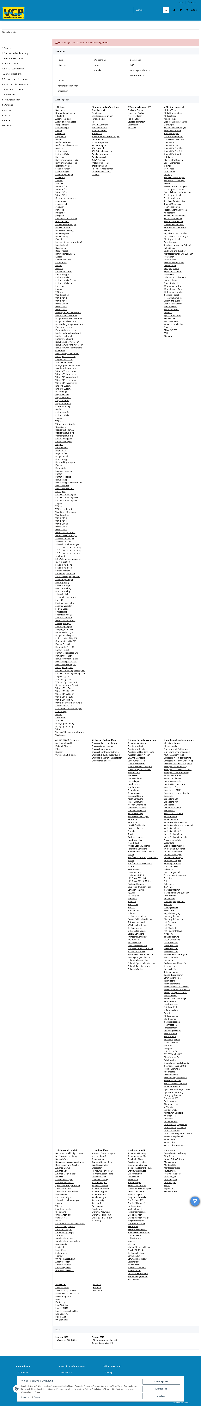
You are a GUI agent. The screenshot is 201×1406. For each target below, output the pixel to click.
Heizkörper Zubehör (137, 1185)
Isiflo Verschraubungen (65, 224)
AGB (132, 65)
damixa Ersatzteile (172, 781)
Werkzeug (96, 1220)
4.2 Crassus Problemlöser (13, 74)
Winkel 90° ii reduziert (65, 532)
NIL (165, 881)
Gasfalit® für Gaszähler (174, 139)
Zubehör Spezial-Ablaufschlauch (142, 963)
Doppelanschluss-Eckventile (176, 1063)
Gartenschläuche (135, 828)
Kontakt (97, 70)
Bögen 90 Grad (62, 400)
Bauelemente (61, 248)
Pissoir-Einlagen (135, 116)
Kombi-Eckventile (172, 1068)
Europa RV (169, 1048)
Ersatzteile (169, 796)
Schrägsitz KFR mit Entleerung (177, 757)
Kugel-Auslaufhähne (173, 834)
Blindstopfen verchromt (66, 315)
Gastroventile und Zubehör (176, 892)
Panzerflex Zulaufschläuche (140, 948)
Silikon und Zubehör (173, 300)
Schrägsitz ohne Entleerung (176, 772)
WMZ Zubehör (134, 1279)
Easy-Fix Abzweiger (100, 1165)
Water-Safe (169, 843)
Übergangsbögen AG (64, 430)
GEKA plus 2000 (62, 562)
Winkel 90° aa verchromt (66, 377)
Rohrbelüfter (133, 119)
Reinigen (59, 752)
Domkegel (168, 327)
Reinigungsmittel (171, 268)
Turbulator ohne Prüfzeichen (177, 989)
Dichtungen (169, 124)
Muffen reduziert (63, 142)
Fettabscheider (98, 119)
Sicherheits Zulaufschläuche (140, 954)
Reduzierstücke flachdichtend (68, 280)
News (181, 2)
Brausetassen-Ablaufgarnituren (69, 1162)
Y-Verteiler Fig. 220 (63, 705)
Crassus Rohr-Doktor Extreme (105, 752)
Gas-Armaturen (135, 1173)
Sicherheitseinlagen (137, 931)
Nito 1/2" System (63, 386)
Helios (58, 1220)
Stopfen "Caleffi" (135, 1200)
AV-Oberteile (170, 1115)
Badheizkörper (134, 1182)
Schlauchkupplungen (64, 538)
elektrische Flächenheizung (140, 1168)
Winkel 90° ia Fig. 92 (64, 697)
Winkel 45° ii (61, 189)
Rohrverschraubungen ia (66, 160)
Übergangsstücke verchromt (68, 365)
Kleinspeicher (98, 139)
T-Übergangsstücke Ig (65, 424)
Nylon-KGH (169, 933)
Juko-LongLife (61, 1314)
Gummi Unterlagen (173, 204)
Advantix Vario (62, 1170)
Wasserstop (169, 1139)
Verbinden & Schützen (65, 755)
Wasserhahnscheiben (174, 324)
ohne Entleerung (171, 936)
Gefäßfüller (97, 133)
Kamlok (58, 239)
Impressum (63, 91)
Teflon (167, 183)
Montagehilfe (170, 1165)
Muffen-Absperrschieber (139, 1247)
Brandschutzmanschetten (175, 121)
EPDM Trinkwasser (172, 130)
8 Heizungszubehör (11, 99)
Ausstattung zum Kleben (139, 755)
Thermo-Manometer (137, 1267)
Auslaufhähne (170, 816)
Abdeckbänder (170, 212)
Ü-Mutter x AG (134, 872)
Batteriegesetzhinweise (140, 70)
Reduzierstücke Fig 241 (65, 664)
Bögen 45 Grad (62, 394)
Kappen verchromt (63, 327)
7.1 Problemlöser (10, 94)
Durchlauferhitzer (100, 110)
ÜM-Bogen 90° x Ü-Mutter (139, 881)
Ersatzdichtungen (63, 585)
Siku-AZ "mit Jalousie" (65, 1226)
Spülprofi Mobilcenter (101, 171)
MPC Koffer (133, 904)
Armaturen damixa (172, 778)
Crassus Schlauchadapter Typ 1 (106, 755)
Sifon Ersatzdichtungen (174, 177)
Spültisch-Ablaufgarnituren (67, 1185)
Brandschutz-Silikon (173, 303)
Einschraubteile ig (63, 614)
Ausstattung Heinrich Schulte (141, 752)
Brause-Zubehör (135, 778)
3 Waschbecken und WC (13, 58)
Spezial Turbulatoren (173, 975)
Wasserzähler (170, 1142)
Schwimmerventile (172, 1080)
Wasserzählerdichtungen (175, 186)
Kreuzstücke (60, 262)
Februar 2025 (98, 1337)
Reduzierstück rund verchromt (69, 344)
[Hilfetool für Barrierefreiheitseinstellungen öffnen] (195, 1201)
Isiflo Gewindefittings (64, 230)
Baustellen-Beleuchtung (175, 1153)
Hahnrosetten (170, 1024)
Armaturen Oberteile (173, 1112)
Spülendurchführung (173, 1092)
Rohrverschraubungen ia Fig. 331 (70, 670)
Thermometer (134, 1270)
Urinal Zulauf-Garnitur (102, 1217)
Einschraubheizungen (137, 1165)
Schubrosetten (170, 1033)
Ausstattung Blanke (136, 749)
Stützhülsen (60, 717)
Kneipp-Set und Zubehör (139, 845)
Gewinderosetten (172, 1022)
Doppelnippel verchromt (66, 321)
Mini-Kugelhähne (172, 916)
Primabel (132, 831)
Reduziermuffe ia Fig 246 (66, 658)
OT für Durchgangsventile (175, 1124)
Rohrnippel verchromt (65, 356)
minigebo (59, 209)
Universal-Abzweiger (101, 1212)
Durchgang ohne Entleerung (177, 752)
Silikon (167, 1185)
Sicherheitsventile (172, 1086)
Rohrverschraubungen (65, 494)
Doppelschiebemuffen (102, 1162)
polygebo (59, 215)
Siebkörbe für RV (171, 1057)
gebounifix (60, 207)
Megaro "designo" (136, 1220)
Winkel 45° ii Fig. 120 (64, 691)
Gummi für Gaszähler (174, 151)
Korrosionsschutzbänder (175, 227)
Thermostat (169, 1071)
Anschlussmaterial (172, 775)
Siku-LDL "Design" (63, 1229)
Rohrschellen (170, 259)
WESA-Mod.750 (171, 948)
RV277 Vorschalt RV (173, 1054)
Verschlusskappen (63, 438)
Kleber (167, 230)
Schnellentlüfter (135, 1256)
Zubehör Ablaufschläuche (139, 960)
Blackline (97, 1287)
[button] (174, 10)
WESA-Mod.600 (171, 942)
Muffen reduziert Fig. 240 (66, 653)
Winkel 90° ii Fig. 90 (64, 699)
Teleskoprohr (98, 1209)
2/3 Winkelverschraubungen (68, 559)
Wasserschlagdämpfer (174, 1136)
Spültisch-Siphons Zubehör (67, 1191)
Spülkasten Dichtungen (174, 180)
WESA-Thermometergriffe (175, 954)
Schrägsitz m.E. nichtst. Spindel (178, 763)
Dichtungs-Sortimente (174, 189)
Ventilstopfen (170, 318)
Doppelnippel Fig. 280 (65, 635)
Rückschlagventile (63, 165)
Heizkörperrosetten (137, 1212)
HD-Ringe (168, 157)
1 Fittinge (6, 48)
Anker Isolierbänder (173, 218)
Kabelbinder (169, 248)
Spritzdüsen (60, 600)
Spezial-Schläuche (136, 933)
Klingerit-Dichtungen (173, 160)
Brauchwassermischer (174, 845)
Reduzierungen (135, 1194)
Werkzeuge (60, 735)
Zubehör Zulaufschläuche (139, 966)
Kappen (58, 130)
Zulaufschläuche (135, 969)
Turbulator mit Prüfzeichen (176, 986)
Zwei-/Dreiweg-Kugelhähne (67, 576)
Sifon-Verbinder (171, 280)
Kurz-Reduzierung (100, 1179)
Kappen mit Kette (63, 259)
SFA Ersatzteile (98, 148)
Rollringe (168, 174)
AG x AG (131, 866)
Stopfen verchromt (63, 359)
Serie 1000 (132, 819)
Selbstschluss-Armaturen (175, 1083)
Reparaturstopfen (100, 1185)
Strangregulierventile (173, 1095)
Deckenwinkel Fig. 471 (65, 632)
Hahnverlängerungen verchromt (70, 324)
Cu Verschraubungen (173, 857)
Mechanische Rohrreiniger (176, 236)
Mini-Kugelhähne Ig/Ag (174, 919)
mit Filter (168, 925)
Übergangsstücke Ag (64, 432)
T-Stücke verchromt (64, 362)
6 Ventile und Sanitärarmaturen (16, 84)
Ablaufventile (61, 1194)
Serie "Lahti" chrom (136, 760)
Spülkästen (133, 124)
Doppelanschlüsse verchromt (68, 318)
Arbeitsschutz (170, 119)
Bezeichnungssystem (137, 1162)
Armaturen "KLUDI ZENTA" (67, 1293)
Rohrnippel (60, 157)
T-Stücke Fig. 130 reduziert (67, 682)
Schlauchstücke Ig (63, 567)
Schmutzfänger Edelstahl (175, 1077)
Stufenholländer (62, 570)
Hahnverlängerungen (65, 253)
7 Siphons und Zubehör (12, 89)
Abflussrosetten (171, 1016)
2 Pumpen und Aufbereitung (15, 53)
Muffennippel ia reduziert (67, 145)
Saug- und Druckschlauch (139, 887)
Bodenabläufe (61, 1159)
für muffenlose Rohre (174, 289)
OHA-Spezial (169, 171)
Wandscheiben (62, 295)
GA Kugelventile (171, 907)
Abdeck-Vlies (170, 110)
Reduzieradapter (99, 1182)
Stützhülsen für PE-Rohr (66, 218)
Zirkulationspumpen (101, 154)
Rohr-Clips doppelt (172, 860)
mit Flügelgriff (170, 928)
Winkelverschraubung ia (66, 535)
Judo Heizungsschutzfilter (66, 1311)
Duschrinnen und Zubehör (67, 1165)
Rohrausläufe (170, 1001)
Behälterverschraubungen (67, 1156)
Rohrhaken (169, 256)
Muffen (58, 139)
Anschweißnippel (63, 119)
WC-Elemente (61, 1319)
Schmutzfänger (62, 171)
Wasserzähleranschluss (174, 1145)
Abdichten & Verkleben (65, 743)
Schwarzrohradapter (137, 1258)
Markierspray (170, 1162)
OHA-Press (169, 168)
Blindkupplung (62, 582)
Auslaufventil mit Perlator (175, 822)
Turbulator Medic (172, 983)
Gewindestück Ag (63, 588)
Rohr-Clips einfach (172, 863)
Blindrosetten (170, 1019)
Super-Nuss (169, 1188)
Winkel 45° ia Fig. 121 (65, 688)
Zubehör (96, 174)
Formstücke (60, 1250)
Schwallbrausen (135, 790)
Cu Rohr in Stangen (173, 854)
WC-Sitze (132, 127)
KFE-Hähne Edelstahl (137, 1229)
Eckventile (168, 869)
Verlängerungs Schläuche (175, 992)
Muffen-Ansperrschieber (175, 755)
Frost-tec (168, 878)
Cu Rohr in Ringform (173, 851)
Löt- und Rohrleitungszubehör (69, 242)
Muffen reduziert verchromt (68, 333)
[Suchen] (148, 10)
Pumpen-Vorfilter (99, 130)
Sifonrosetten (170, 1036)
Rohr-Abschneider (172, 1173)
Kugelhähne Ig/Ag (172, 913)
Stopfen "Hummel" (136, 1203)
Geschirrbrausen (171, 966)
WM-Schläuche (134, 942)
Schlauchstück (61, 594)
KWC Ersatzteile (171, 957)
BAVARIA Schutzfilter (101, 124)
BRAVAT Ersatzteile (136, 757)
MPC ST (131, 907)
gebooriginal (61, 204)
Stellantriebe (133, 1261)
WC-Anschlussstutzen (65, 1258)
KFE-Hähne (60, 133)
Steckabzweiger (99, 1200)
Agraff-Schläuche (135, 799)
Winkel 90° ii (61, 195)
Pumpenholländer (63, 271)
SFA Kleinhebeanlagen (102, 151)
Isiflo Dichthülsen (63, 227)
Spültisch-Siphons (63, 1188)
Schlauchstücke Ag (63, 564)
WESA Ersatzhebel (172, 939)
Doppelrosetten (135, 1214)
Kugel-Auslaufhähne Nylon (176, 837)
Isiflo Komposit (62, 233)
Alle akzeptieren (161, 1381)
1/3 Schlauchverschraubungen (69, 547)
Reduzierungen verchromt (67, 353)
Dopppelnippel (62, 124)
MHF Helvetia (61, 1316)
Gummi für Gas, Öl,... (173, 145)
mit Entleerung (171, 922)
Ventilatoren (61, 1217)
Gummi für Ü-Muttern (174, 154)
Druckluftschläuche (136, 825)
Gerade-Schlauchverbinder (140, 919)
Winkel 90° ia (61, 192)
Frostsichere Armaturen (175, 875)
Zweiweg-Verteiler (63, 606)
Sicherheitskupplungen (65, 597)
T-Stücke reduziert (63, 509)
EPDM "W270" (170, 330)
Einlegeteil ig (61, 611)
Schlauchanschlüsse (64, 1182)
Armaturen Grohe (172, 787)
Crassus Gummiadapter (102, 746)
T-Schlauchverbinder (137, 922)
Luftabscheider (134, 1235)
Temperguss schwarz (65, 629)
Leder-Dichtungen (172, 163)
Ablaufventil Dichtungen (175, 127)
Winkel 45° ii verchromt (66, 374)
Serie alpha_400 (171, 801)
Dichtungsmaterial (172, 195)
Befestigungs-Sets (172, 242)
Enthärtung (97, 113)
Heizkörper (133, 1179)
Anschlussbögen (62, 1261)
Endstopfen (97, 1168)
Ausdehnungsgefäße (137, 1156)
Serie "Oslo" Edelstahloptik (140, 766)
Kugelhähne (60, 136)
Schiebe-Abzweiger (64, 1179)
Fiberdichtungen (171, 133)
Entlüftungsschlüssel (137, 1170)
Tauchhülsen (133, 1264)
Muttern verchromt (64, 339)
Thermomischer (171, 1104)
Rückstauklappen (99, 1194)
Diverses (59, 1299)
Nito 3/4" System (63, 388)
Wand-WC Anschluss (64, 1270)
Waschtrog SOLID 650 (66, 1340)
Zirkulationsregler (100, 157)
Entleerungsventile (172, 872)
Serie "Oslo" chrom (136, 763)
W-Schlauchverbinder (137, 925)
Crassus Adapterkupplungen (105, 743)
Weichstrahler (170, 995)
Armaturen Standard (173, 813)
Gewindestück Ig (62, 591)
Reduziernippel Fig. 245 (65, 661)
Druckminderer (171, 866)
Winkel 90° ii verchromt (66, 383)
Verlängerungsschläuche (139, 957)
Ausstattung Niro (63, 1296)
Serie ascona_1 (171, 804)
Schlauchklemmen (136, 889)
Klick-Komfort (170, 895)
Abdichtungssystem (173, 113)
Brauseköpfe (133, 781)
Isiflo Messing (61, 236)
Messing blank (61, 245)
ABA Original (133, 895)
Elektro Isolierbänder (173, 221)
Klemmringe (60, 711)
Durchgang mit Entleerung (176, 749)
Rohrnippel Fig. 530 (64, 667)
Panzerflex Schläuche (137, 848)
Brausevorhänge (135, 813)
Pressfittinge (61, 391)
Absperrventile (170, 746)
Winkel (58, 729)
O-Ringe (167, 165)
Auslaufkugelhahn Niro (65, 121)
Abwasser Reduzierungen (103, 1153)
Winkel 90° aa (61, 303)
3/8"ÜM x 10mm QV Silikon (140, 863)
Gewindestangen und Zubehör (178, 245)
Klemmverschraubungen (139, 1232)
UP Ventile (169, 1107)
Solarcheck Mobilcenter (102, 168)
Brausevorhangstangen (138, 816)
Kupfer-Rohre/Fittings (174, 1159)
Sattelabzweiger (99, 1197)
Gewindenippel (62, 127)
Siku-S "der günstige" (64, 1232)
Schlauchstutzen (62, 168)
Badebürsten (134, 772)
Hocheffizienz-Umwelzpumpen (106, 136)
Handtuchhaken (135, 840)
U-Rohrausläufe (171, 1010)
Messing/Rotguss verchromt (68, 312)
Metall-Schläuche (135, 801)
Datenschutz (135, 60)
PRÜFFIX (59, 1176)
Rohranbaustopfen (100, 1188)
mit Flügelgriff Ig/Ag (173, 931)
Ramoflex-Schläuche (137, 810)
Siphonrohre (61, 1253)
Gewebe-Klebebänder (174, 224)
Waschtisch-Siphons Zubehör (68, 1241)
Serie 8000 (132, 822)
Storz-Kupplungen (63, 626)
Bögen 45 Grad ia (63, 397)
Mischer (131, 1244)
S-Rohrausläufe (171, 1007)
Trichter (59, 1206)
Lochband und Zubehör (175, 251)
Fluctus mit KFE (171, 1098)
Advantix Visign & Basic (65, 1173)
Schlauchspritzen (63, 541)
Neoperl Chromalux (137, 804)
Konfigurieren (161, 1389)
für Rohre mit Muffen (173, 292)
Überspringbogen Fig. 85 (66, 685)
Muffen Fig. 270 (62, 650)
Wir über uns (100, 60)
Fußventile (169, 884)
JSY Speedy (60, 1302)
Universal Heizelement (138, 1273)
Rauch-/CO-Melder (136, 1250)
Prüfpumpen (170, 1170)
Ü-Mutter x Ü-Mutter (137, 875)
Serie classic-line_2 (172, 807)
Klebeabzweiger (99, 1176)
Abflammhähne (171, 819)
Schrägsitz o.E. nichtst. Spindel (178, 769)
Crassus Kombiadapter (102, 749)
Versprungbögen (63, 1267)
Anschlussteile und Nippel (139, 1188)
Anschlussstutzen (63, 1264)
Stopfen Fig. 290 (62, 676)
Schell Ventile (170, 1060)
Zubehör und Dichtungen (175, 998)
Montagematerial (172, 239)
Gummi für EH (170, 142)
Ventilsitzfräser (171, 1191)
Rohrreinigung (170, 1182)
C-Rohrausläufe (171, 1004)
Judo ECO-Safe (61, 1305)
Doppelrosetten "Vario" (138, 1217)
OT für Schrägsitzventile (175, 1127)
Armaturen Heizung (137, 1153)
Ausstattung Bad (135, 746)
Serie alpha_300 (171, 799)
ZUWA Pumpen (99, 160)
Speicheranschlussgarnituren (177, 1089)
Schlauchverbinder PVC (138, 916)
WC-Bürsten (133, 939)
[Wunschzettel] (180, 10)
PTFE (166, 333)
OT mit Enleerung (172, 1130)
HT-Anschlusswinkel (173, 297)
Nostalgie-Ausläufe (172, 840)
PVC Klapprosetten (172, 1030)
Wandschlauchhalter (137, 936)
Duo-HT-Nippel (171, 283)
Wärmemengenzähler (138, 1276)
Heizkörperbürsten (136, 1191)
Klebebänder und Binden (175, 209)
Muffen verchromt (63, 336)
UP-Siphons (60, 1212)
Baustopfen (60, 110)
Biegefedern (169, 1156)
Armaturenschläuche (137, 743)
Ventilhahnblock (135, 1209)
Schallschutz (169, 274)
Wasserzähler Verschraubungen (69, 732)
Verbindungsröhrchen (65, 573)
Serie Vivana (169, 810)
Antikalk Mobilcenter (101, 163)
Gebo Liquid (133, 1176)
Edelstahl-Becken (135, 110)
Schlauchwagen (135, 928)
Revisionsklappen (136, 884)
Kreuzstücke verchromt (65, 330)
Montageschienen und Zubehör (178, 253)
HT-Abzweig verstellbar (102, 1170)
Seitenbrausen (134, 793)
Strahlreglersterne (172, 978)
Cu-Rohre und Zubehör (174, 848)
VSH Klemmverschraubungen (68, 708)
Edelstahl (59, 116)
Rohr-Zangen (170, 1176)
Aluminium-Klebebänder (175, 215)
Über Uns (192, 2)
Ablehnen (161, 1396)
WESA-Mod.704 (171, 945)
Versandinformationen (68, 85)
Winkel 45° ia (61, 186)
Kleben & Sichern (63, 746)
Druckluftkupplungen (65, 113)
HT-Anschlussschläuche (102, 1173)
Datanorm (97, 1290)
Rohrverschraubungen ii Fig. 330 (70, 673)
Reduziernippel (62, 151)
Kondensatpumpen (100, 142)
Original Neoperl (171, 972)
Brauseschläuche (135, 796)
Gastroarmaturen (172, 889)
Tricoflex (132, 834)
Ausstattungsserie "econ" (139, 769)
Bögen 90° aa (61, 450)
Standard (168, 336)
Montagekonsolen (63, 471)
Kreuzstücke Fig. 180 (64, 647)
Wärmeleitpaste (171, 321)
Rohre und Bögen (63, 1197)
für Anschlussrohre (172, 286)
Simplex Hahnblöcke (137, 1197)
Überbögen (60, 427)
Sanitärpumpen (99, 145)
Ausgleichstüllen (135, 1159)
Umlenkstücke (134, 1206)
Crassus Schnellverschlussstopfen (107, 757)
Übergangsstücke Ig (64, 435)
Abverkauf (6, 110)
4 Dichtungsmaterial (11, 63)
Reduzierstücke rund (64, 283)
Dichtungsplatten (172, 198)
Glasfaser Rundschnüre (174, 201)
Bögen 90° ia (61, 453)
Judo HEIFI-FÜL (62, 1308)
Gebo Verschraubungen (66, 198)
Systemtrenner (171, 1101)
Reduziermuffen (62, 412)
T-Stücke (59, 183)
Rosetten (168, 1013)
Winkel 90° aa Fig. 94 (64, 694)
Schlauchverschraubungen (67, 544)
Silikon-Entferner (171, 309)
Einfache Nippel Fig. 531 (66, 638)
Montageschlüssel (172, 1168)
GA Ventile (169, 887)
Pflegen (58, 749)
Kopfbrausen (134, 787)
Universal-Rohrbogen (101, 1214)
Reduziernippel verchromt (67, 341)
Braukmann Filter (99, 127)
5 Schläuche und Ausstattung (15, 79)
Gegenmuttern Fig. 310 (65, 641)
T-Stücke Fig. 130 (63, 679)
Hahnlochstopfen (172, 207)
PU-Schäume (170, 265)
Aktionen (97, 1284)
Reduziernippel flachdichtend (68, 482)
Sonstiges (59, 1203)
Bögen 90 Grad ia (63, 403)
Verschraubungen (63, 441)
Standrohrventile (63, 1209)
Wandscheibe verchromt (66, 368)
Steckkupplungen (63, 623)
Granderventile (62, 221)
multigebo (60, 212)
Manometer (169, 960)
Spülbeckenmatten (136, 121)
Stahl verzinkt (134, 910)
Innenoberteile (171, 1121)
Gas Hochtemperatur (173, 136)
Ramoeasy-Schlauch (137, 807)
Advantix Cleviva (62, 1168)
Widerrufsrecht (137, 75)
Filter (94, 121)
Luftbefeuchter (134, 1238)
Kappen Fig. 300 (62, 644)
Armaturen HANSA (172, 790)
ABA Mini (132, 892)
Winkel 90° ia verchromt (66, 380)
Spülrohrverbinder (172, 315)
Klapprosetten (170, 1027)
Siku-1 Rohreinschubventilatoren (70, 1223)
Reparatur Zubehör (173, 271)
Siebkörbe (60, 177)
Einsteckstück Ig (62, 406)
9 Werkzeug (7, 105)
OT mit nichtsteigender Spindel (178, 1133)
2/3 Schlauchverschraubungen (69, 550)
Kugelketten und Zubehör (175, 233)
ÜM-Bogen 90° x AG (137, 878)
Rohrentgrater (170, 1179)
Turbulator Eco (171, 980)
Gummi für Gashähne (174, 148)
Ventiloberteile (170, 1110)
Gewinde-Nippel (171, 295)
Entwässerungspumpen (102, 116)
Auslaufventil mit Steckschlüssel (178, 825)
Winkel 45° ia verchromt (66, 371)
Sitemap (61, 80)
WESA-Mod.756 (171, 951)
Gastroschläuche (135, 837)
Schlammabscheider (137, 1253)
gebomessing (61, 201)
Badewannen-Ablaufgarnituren (69, 1153)
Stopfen (59, 180)
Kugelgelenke (170, 969)
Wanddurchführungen (65, 512)
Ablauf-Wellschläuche (137, 945)
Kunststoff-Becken (136, 113)
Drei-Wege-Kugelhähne (174, 901)
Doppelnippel (61, 251)
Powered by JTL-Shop (181, 1402)
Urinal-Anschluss (63, 1214)
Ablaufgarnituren (172, 743)
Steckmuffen (97, 1203)
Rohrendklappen (99, 1191)
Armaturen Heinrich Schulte (176, 793)
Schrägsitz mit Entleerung (175, 766)
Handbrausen (134, 784)
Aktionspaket (134, 869)
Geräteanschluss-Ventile (175, 1066)
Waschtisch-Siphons (64, 1238)
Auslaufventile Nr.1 (172, 828)
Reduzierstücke (62, 154)
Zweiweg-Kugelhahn (64, 603)
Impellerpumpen (99, 165)
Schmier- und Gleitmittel (175, 277)
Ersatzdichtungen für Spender (177, 192)
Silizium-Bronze (62, 609)
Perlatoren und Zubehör (175, 963)
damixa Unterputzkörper (175, 784)
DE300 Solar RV (171, 1042)
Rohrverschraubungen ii (66, 163)
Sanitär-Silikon (170, 306)
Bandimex (132, 898)
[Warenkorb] (191, 10)
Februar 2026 (61, 1337)
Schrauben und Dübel (174, 262)
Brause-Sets (133, 775)
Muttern (59, 148)
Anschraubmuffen (100, 1156)
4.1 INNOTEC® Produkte (13, 68)
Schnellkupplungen (64, 174)
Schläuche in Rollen (136, 951)
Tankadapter (97, 1206)
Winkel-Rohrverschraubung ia (68, 702)
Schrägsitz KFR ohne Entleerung (178, 760)
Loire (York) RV (170, 1051)
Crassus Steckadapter (101, 760)
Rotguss (59, 444)
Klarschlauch (133, 843)
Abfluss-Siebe (170, 116)
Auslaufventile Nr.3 (172, 831)
